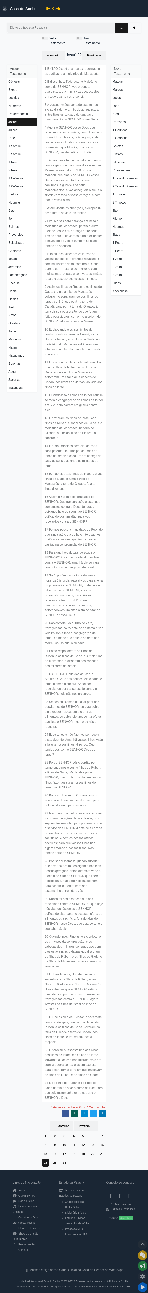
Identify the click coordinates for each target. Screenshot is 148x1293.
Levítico (13, 97)
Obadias (14, 323)
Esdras (13, 194)
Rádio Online (23, 1201)
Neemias (14, 202)
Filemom (118, 218)
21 (102, 1154)
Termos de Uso (120, 1204)
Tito (115, 210)
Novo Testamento (92, 41)
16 (55, 1154)
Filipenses (119, 162)
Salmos (13, 226)
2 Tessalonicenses (125, 186)
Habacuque (16, 355)
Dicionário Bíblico (75, 1212)
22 (45, 1162)
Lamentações (17, 275)
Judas (117, 283)
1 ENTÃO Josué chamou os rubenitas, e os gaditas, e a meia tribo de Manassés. (72, 71)
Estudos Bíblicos (75, 1218)
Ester (12, 210)
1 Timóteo (119, 194)
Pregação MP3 (74, 1228)
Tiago (116, 234)
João (116, 105)
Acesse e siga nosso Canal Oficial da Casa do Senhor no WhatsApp (73, 1270)
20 (92, 1154)
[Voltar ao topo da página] (142, 1244)
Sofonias (14, 363)
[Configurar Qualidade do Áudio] (142, 1276)
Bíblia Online (72, 1207)
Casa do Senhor (20, 8)
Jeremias (14, 267)
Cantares (14, 251)
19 (83, 1154)
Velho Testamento (57, 41)
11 (74, 1145)
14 (102, 1145)
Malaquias (15, 387)
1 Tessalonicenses (125, 178)
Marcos (118, 89)
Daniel (12, 291)
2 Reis (12, 170)
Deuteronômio (18, 114)
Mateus (118, 81)
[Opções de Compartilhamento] (142, 1266)
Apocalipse (120, 291)
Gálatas (118, 146)
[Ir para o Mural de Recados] (142, 1255)
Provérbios (15, 234)
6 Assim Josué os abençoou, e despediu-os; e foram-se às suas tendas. (73, 210)
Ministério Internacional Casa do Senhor (39, 1281)
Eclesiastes (16, 242)
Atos (116, 114)
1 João (117, 258)
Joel (11, 307)
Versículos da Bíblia (77, 1223)
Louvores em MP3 (76, 1234)
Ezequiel (14, 283)
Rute (11, 138)
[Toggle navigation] (140, 8)
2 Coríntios (120, 138)
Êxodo (12, 89)
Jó (10, 218)
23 (55, 1162)
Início (19, 1190)
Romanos (119, 122)
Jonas (12, 331)
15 (45, 1154)
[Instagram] (119, 1190)
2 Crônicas (15, 186)
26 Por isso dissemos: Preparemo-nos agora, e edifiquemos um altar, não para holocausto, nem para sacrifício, (72, 800)
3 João (117, 275)
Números (14, 105)
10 (64, 1145)
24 (64, 1162)
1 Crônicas (15, 178)
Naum (12, 347)
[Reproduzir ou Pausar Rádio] (142, 1287)
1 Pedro (118, 242)
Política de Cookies (119, 1281)
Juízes (12, 130)
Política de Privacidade (120, 1209)
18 (74, 1154)
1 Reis (12, 162)
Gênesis (14, 81)
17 (64, 1154)
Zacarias (14, 379)
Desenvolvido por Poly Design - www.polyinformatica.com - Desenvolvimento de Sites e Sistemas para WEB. (74, 1286)
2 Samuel (15, 154)
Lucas (117, 97)
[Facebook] (110, 1190)
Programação (24, 1244)
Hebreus (118, 226)
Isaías (12, 258)
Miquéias (14, 339)
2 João (117, 267)
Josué (12, 122)
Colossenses (121, 170)
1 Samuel (15, 146)
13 (92, 1145)
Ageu (12, 371)
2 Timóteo (119, 202)
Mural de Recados (26, 1228)
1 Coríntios (120, 130)
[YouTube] (111, 1196)
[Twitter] (128, 1190)
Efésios (118, 154)
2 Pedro (118, 251)
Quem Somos (24, 1195)
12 (83, 1145)
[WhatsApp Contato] (120, 1196)
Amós (12, 315)
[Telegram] (129, 1196)
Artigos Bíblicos (74, 1201)
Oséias (13, 299)
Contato (20, 1249)
